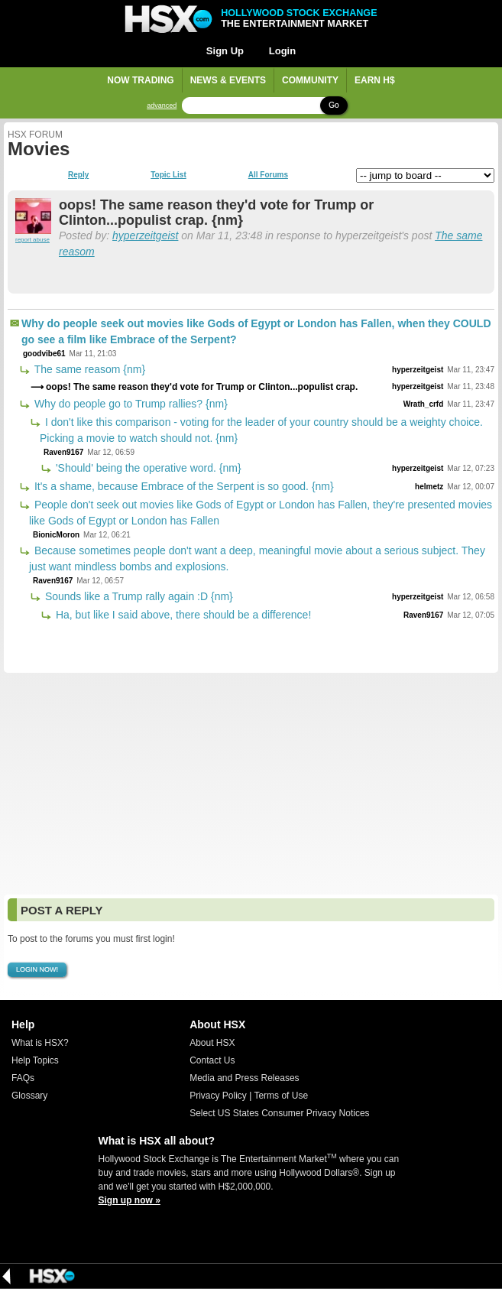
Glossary (29, 1095)
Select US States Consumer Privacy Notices (279, 1113)
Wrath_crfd (423, 404)
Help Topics (35, 1060)
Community (310, 80)
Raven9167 (63, 452)
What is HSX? (40, 1042)
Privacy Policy (218, 1095)
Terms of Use (281, 1095)
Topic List (168, 175)
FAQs (22, 1078)
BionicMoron (56, 535)
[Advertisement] (251, 784)
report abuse (32, 239)
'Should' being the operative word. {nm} (147, 468)
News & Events (228, 80)
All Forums (268, 175)
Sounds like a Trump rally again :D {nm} (137, 596)
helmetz (429, 486)
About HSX (212, 1042)
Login (282, 51)
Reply (78, 175)
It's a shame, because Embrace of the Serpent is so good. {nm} (182, 486)
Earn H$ (375, 80)
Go (333, 105)
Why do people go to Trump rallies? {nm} (129, 404)
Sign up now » (129, 1200)
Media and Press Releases (244, 1078)
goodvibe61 (44, 353)
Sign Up (225, 51)
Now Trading (140, 80)
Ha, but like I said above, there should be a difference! (182, 615)
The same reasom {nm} (88, 369)
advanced (162, 105)
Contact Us (212, 1060)
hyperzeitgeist (145, 235)
